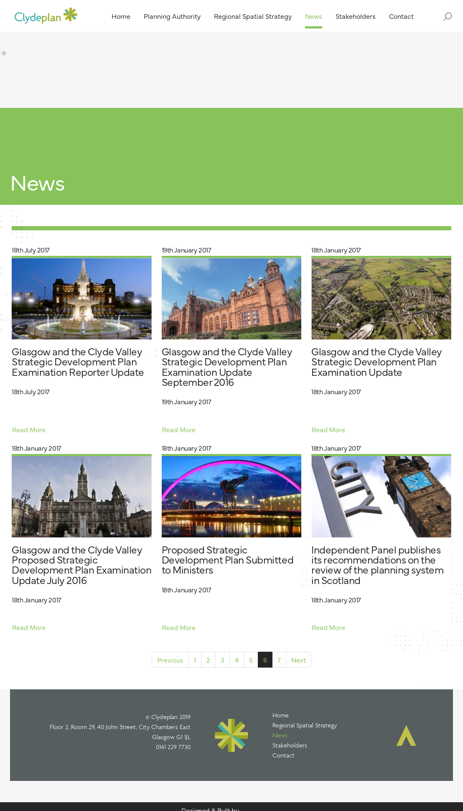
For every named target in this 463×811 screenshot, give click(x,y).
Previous (170, 659)
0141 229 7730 (173, 747)
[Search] (444, 15)
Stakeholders (289, 745)
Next (298, 659)
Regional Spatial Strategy (304, 725)
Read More (29, 429)
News (279, 735)
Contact (283, 755)
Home (280, 715)
